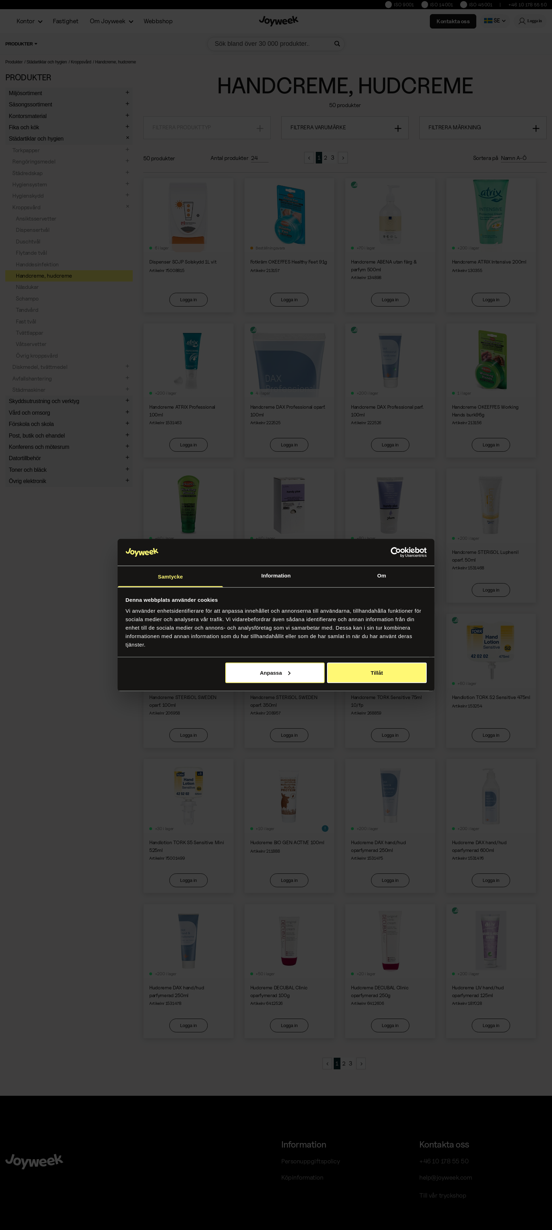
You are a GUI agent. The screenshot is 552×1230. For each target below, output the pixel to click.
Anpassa (275, 672)
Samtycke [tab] (170, 577)
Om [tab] (381, 576)
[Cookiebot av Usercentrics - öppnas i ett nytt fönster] (396, 552)
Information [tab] (276, 576)
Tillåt (377, 672)
